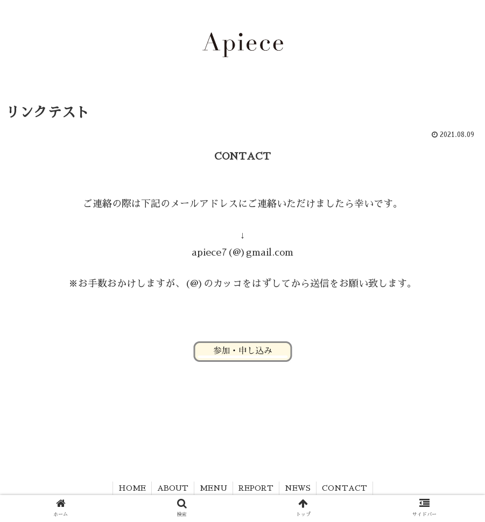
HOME (132, 488)
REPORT (255, 488)
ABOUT (172, 488)
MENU (213, 488)
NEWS (298, 488)
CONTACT (344, 488)
